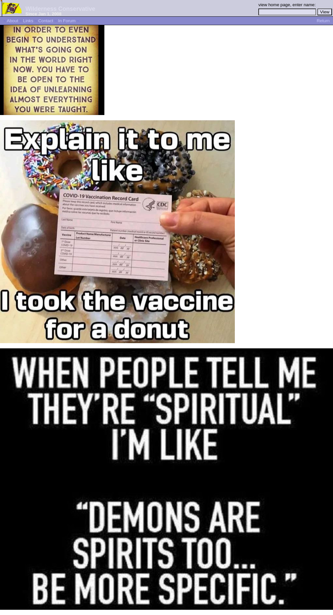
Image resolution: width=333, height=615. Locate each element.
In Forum (66, 20)
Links (28, 20)
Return (323, 20)
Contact (45, 20)
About (12, 20)
